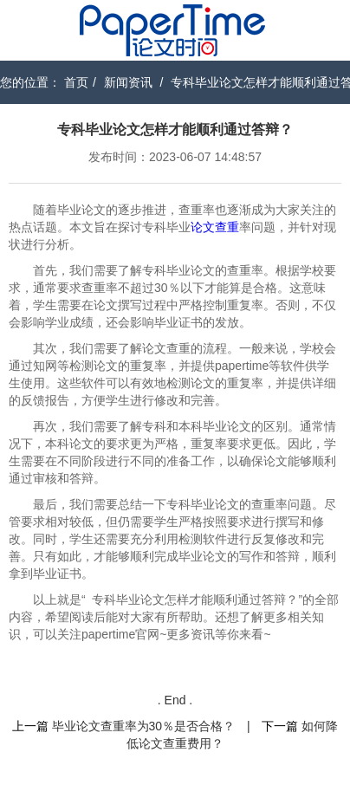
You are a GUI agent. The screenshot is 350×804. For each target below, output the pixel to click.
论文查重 (215, 227)
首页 (76, 82)
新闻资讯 (128, 82)
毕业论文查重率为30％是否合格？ (144, 726)
